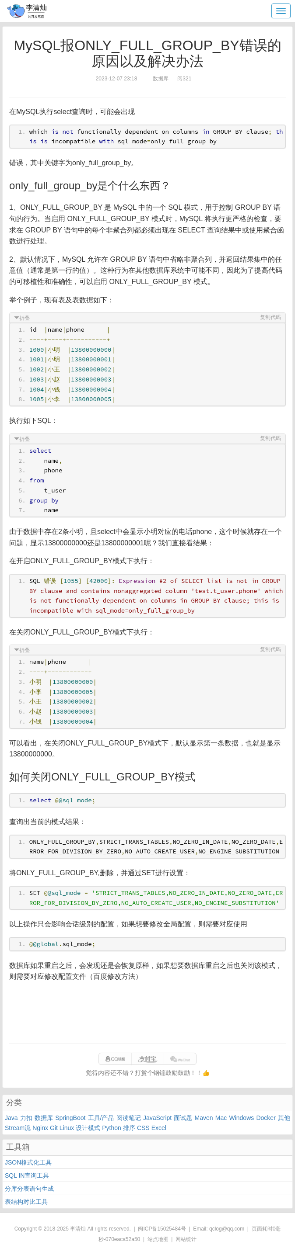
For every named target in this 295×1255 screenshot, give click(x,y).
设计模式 (88, 1127)
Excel (158, 1127)
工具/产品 (101, 1117)
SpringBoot (70, 1117)
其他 (284, 1117)
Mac (221, 1117)
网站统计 (186, 1239)
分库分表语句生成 (29, 1188)
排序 (129, 1127)
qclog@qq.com (226, 1229)
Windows (241, 1117)
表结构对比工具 (26, 1201)
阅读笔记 (128, 1117)
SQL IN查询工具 (27, 1175)
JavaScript (157, 1117)
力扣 (26, 1117)
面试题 (183, 1117)
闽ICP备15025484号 (162, 1229)
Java (11, 1117)
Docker (265, 1117)
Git (54, 1127)
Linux (67, 1127)
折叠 (24, 318)
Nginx (40, 1127)
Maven (204, 1117)
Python (111, 1127)
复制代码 (270, 317)
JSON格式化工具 (28, 1162)
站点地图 (158, 1239)
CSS (143, 1127)
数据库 (44, 1117)
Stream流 (18, 1127)
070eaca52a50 (122, 1239)
